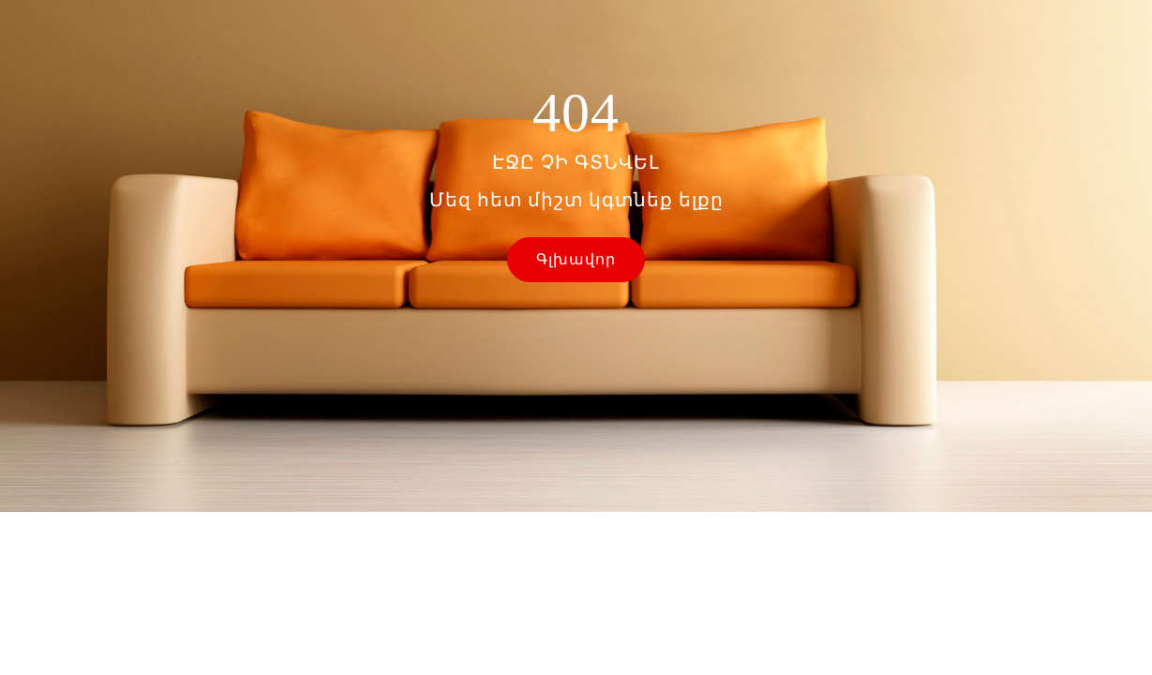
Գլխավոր (576, 259)
